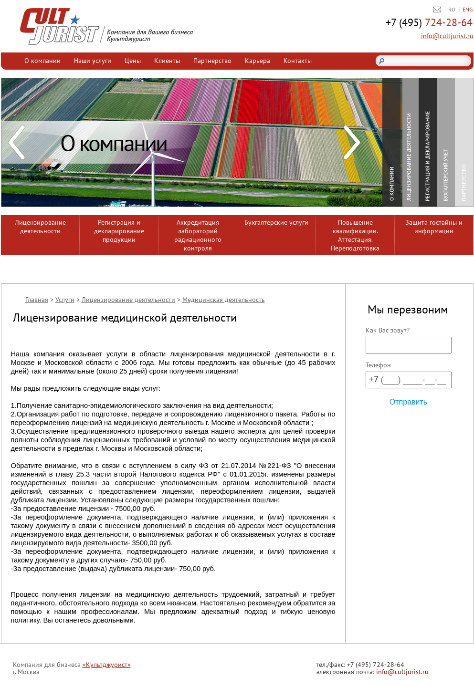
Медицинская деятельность (223, 299)
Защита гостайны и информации (434, 226)
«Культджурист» (107, 664)
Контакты (298, 60)
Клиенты (167, 60)
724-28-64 (429, 23)
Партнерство (212, 60)
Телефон (378, 365)
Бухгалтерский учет (446, 143)
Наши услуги (92, 60)
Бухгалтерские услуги (276, 222)
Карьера (257, 60)
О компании (42, 60)
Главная (36, 299)
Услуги (64, 299)
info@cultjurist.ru (447, 35)
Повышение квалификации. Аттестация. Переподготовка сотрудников (355, 236)
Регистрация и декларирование (428, 143)
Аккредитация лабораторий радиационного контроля (197, 235)
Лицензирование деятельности (409, 143)
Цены (133, 60)
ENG (468, 9)
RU (451, 9)
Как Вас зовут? (388, 330)
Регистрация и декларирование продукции (119, 231)
